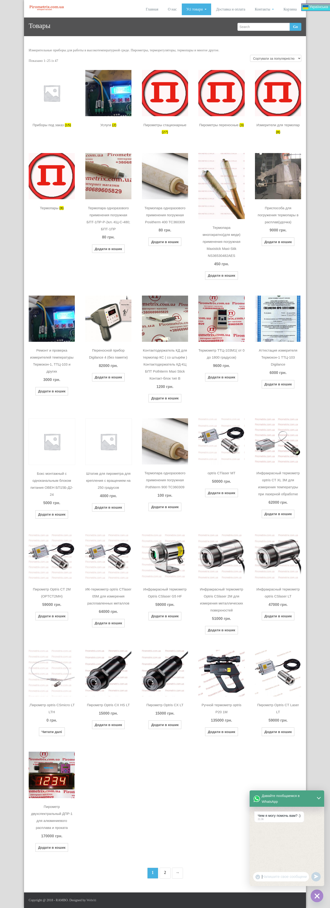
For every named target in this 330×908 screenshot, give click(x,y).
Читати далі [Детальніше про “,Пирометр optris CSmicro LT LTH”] (51, 732)
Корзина (290, 9)
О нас (172, 9)
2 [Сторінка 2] (165, 872)
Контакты (264, 9)
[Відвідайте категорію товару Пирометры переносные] (221, 100)
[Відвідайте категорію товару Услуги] (108, 100)
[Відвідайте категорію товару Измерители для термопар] (278, 103)
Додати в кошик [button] (108, 249)
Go (295, 27)
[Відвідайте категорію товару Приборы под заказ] (52, 100)
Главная (152, 9)
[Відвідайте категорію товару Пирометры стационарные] (165, 103)
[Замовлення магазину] (275, 58)
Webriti (91, 900)
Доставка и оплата (230, 9)
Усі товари (196, 9)
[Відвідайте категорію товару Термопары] (52, 183)
